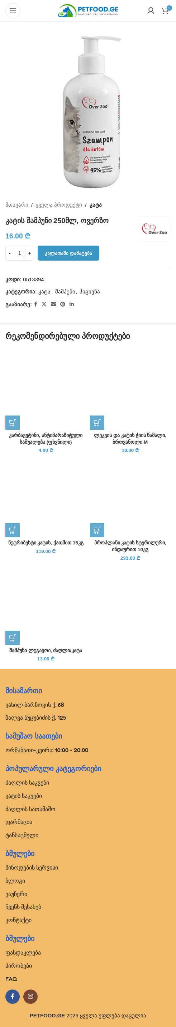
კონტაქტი (18, 919)
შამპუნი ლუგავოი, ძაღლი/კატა (45, 650)
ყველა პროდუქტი (58, 205)
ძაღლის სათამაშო (30, 808)
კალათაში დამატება (68, 253)
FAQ (11, 978)
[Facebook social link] (35, 304)
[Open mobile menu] (13, 11)
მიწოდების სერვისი (31, 867)
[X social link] (44, 304)
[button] (12, 423)
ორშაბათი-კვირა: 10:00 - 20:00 (47, 750)
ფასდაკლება (23, 952)
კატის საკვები (23, 795)
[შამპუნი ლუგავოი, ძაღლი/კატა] (45, 604)
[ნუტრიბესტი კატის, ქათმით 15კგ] (45, 497)
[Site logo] (88, 10)
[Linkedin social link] (71, 304)
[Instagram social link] (30, 997)
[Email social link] (53, 304)
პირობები (18, 965)
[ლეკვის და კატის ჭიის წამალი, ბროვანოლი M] (130, 389)
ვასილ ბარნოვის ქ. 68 (34, 704)
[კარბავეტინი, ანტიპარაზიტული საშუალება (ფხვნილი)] (45, 389)
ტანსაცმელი (21, 835)
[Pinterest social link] (62, 304)
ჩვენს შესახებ (23, 906)
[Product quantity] (19, 253)
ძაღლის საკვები (27, 782)
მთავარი (16, 205)
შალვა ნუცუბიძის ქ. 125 (35, 717)
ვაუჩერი (16, 893)
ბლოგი (15, 880)
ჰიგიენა (90, 291)
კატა (96, 205)
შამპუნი (65, 291)
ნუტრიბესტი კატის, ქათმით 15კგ (46, 542)
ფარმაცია (18, 821)
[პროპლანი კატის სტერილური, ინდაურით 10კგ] (130, 497)
